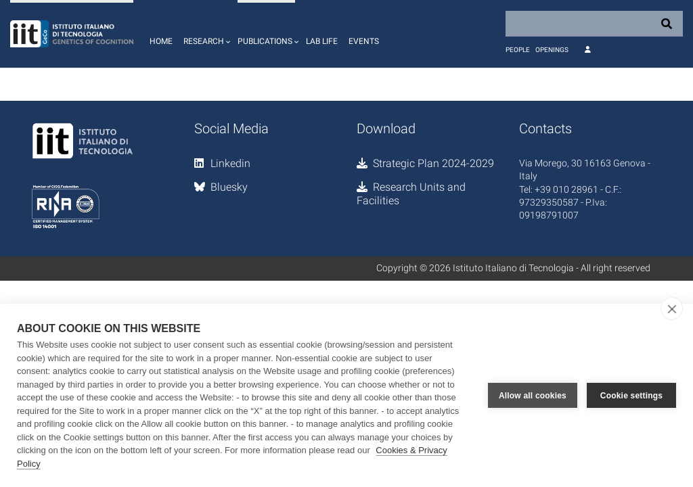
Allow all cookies (532, 395)
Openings (551, 49)
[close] (672, 308)
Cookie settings (631, 395)
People (518, 49)
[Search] (594, 24)
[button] (205, 34)
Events (364, 41)
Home (161, 41)
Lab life (322, 41)
